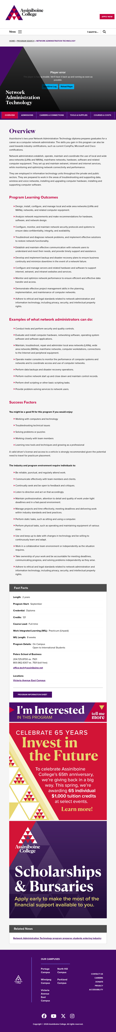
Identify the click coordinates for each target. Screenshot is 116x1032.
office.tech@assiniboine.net (28, 667)
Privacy (99, 985)
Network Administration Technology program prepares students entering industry (57, 938)
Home (12, 40)
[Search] (104, 32)
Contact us (97, 974)
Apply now (107, 16)
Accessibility (96, 989)
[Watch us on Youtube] (53, 1017)
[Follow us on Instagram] (72, 1017)
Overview (10, 115)
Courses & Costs (102, 115)
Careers (99, 977)
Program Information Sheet (32, 694)
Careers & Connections (52, 115)
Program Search (25, 40)
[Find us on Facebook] (44, 1017)
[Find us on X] (63, 1017)
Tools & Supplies (78, 115)
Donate (99, 981)
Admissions (27, 115)
